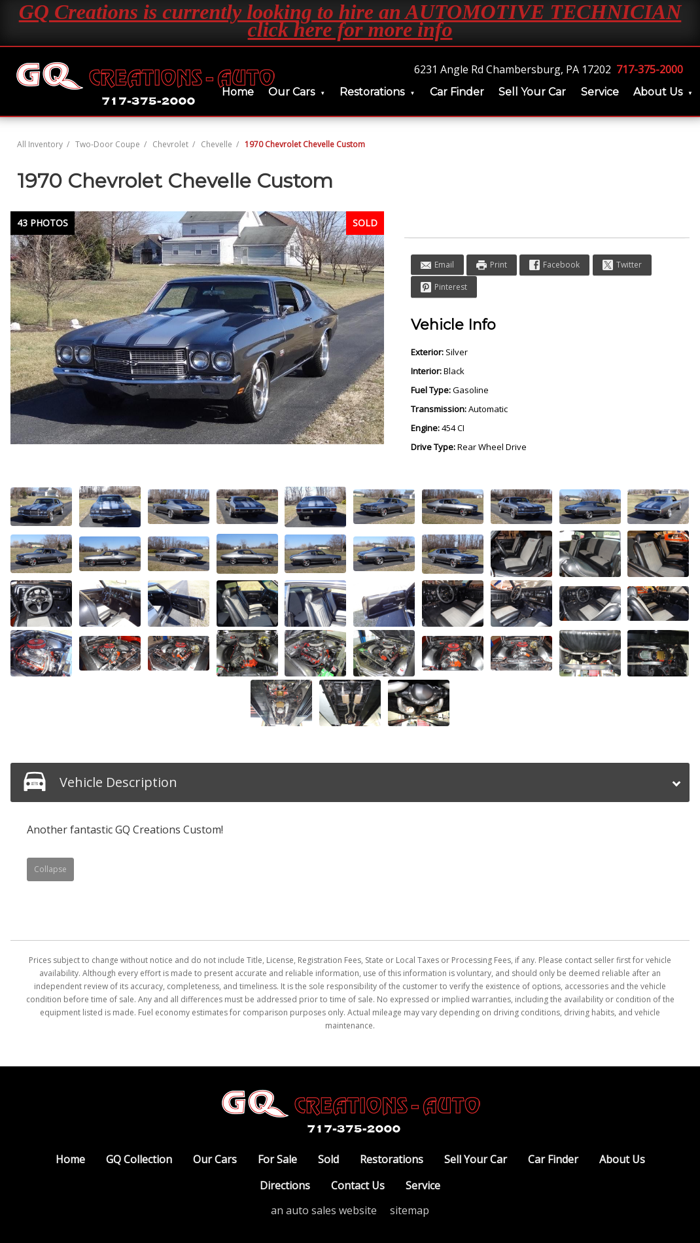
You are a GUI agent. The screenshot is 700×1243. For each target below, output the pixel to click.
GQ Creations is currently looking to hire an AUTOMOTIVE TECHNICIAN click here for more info (350, 20)
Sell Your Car (532, 92)
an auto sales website (324, 1210)
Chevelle (216, 144)
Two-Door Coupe (107, 144)
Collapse (50, 869)
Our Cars (291, 92)
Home (70, 1159)
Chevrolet (170, 144)
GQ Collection (139, 1159)
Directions (285, 1185)
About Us (657, 92)
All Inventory (40, 144)
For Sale (277, 1159)
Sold (328, 1159)
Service (600, 92)
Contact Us (358, 1185)
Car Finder (457, 92)
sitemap (409, 1210)
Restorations (372, 92)
